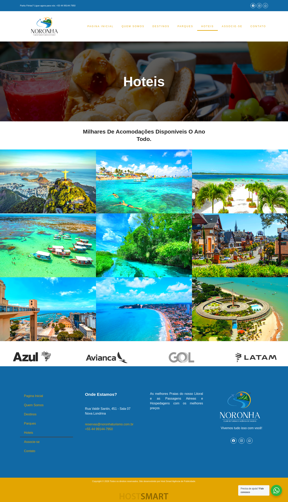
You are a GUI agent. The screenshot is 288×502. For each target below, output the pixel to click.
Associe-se (232, 26)
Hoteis (207, 26)
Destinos (160, 26)
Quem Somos (133, 26)
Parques (185, 26)
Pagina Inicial (100, 26)
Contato (258, 26)
